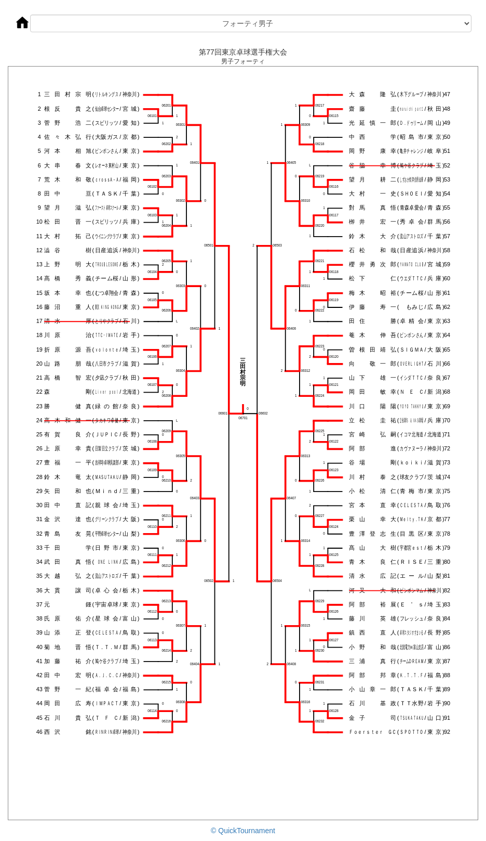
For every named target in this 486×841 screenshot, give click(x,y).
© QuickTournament (243, 830)
